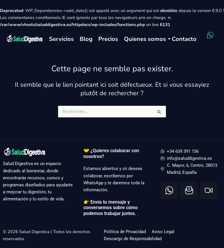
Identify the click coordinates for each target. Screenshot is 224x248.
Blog (86, 39)
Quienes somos (145, 39)
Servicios (61, 39)
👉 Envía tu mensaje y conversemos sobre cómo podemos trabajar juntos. (110, 207)
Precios (108, 39)
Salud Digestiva (35, 232)
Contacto (184, 39)
